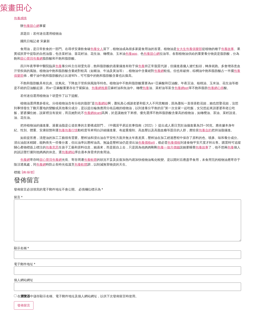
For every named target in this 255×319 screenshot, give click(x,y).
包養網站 (101, 103)
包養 (58, 66)
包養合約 (205, 130)
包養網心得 (216, 88)
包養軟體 (90, 160)
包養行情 (71, 130)
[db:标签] (28, 172)
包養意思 (52, 147)
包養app (131, 54)
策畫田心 (16, 8)
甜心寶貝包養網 (31, 58)
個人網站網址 (23, 280)
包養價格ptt (146, 142)
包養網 (159, 71)
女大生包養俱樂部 (189, 49)
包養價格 (174, 142)
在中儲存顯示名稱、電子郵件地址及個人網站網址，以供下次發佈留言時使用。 (77, 296)
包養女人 (96, 49)
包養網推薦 (100, 88)
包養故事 (227, 49)
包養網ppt (182, 88)
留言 (18, 197)
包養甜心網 (31, 26)
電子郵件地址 (24, 264)
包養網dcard (93, 113)
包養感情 (20, 18)
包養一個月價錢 (168, 147)
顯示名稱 (21, 248)
